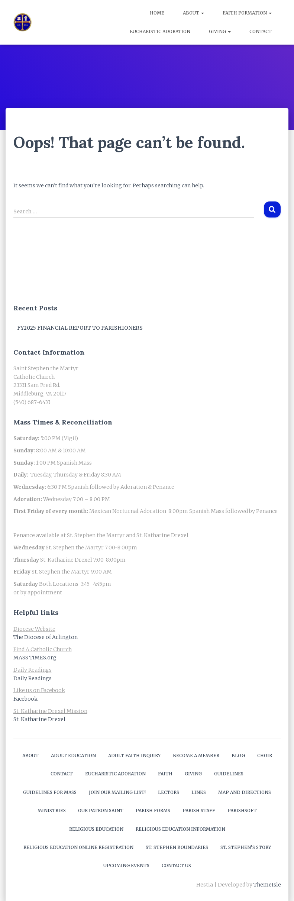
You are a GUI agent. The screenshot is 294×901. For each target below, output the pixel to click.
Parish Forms (153, 810)
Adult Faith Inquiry (134, 755)
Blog (238, 755)
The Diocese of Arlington (45, 637)
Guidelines (228, 773)
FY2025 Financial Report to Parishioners (80, 327)
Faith (165, 773)
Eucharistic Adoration (160, 31)
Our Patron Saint (100, 810)
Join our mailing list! (117, 792)
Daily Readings (32, 678)
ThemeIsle (267, 884)
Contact (260, 31)
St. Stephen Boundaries (177, 847)
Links (198, 792)
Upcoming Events (126, 865)
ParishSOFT (242, 810)
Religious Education (96, 829)
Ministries (52, 810)
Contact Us (176, 865)
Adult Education (73, 755)
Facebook (25, 698)
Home (157, 13)
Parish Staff (198, 810)
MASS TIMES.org (34, 657)
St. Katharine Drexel (39, 719)
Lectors (168, 792)
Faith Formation (247, 13)
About (193, 13)
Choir (264, 755)
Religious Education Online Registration (78, 847)
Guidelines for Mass (50, 792)
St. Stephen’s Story (245, 847)
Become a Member (196, 755)
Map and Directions (244, 792)
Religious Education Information (180, 829)
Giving (220, 31)
